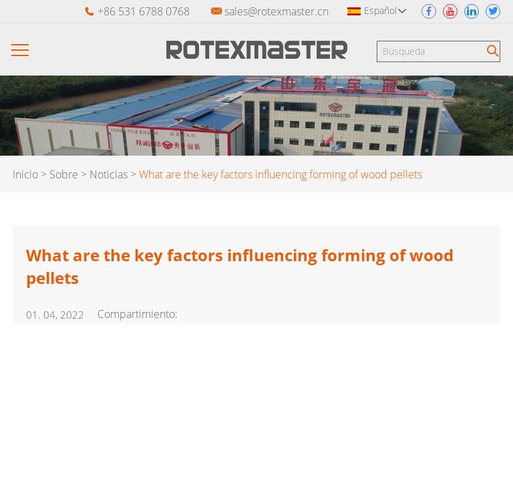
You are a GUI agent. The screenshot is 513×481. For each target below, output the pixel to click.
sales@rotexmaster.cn (276, 11)
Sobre (63, 174)
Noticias (109, 174)
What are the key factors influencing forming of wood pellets (280, 174)
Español (385, 10)
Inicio (25, 174)
